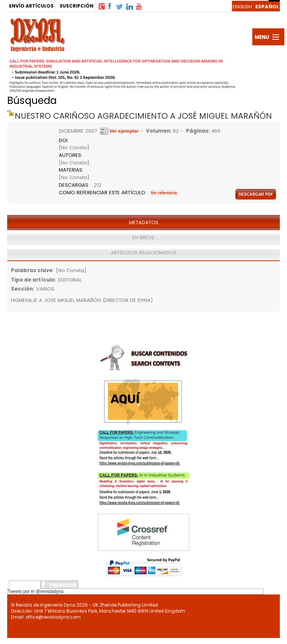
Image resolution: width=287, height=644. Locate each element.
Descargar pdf (255, 194)
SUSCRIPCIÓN (77, 6)
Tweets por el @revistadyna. (36, 591)
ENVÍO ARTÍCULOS (31, 6)
